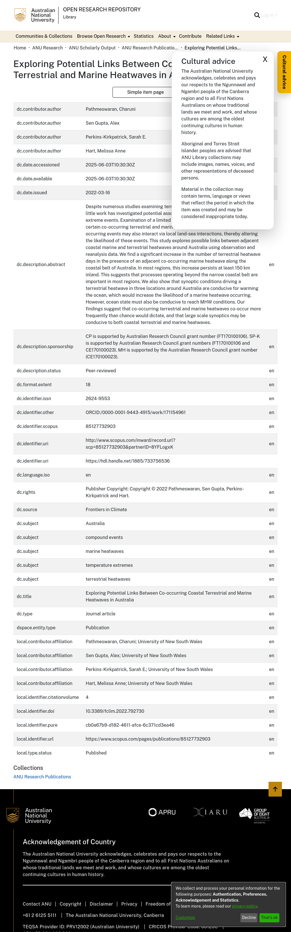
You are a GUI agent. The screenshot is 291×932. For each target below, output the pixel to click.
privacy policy (244, 906)
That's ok (269, 917)
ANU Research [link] (47, 48)
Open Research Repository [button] (102, 9)
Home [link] (20, 48)
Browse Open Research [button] (101, 36)
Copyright (71, 904)
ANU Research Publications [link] (150, 48)
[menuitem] (103, 36)
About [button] (164, 36)
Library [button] (69, 17)
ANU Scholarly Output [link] (92, 48)
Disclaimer (101, 904)
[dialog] (228, 904)
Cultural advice (284, 72)
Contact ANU (37, 904)
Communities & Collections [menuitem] (44, 36)
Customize (185, 917)
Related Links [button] (220, 36)
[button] (257, 15)
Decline (249, 917)
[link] (42, 777)
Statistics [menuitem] (143, 36)
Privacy (129, 904)
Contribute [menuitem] (190, 36)
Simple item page (145, 92)
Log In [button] (268, 15)
